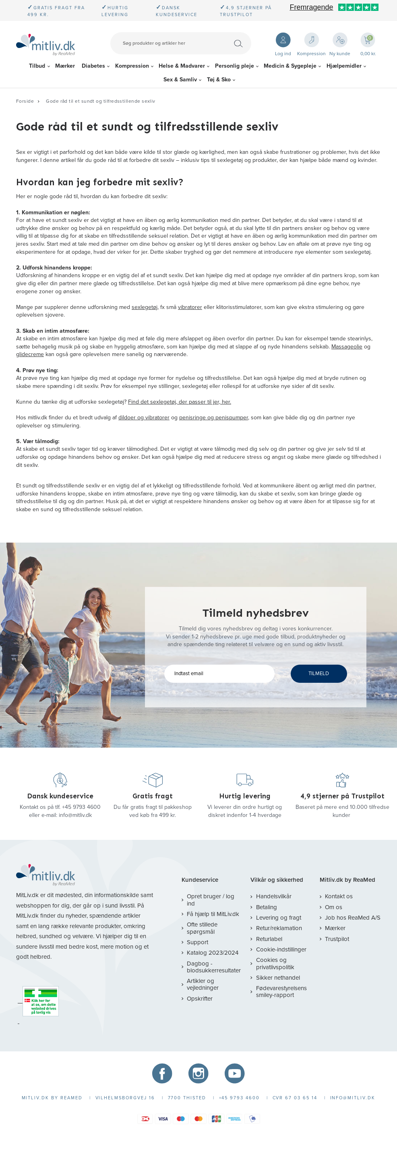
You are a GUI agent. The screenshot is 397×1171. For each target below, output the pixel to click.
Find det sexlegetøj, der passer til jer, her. (179, 401)
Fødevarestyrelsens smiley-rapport (281, 991)
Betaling (266, 907)
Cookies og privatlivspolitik (275, 963)
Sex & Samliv (180, 79)
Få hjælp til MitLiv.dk (213, 914)
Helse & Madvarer (182, 65)
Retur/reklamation (279, 928)
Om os (333, 907)
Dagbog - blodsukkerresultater (214, 967)
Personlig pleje (234, 65)
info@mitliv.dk (75, 815)
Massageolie (346, 346)
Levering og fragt (278, 917)
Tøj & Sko (219, 79)
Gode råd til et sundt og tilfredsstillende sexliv (100, 101)
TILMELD (318, 673)
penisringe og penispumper (213, 417)
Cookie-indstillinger (281, 949)
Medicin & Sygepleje (290, 65)
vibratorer (190, 307)
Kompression (132, 65)
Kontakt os (339, 896)
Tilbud (37, 65)
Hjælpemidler (344, 65)
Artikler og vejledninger (203, 984)
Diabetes (93, 65)
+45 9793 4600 (81, 807)
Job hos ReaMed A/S (352, 917)
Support (197, 942)
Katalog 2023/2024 (212, 952)
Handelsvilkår (274, 896)
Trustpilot (337, 939)
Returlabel (269, 939)
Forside (25, 101)
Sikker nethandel (278, 977)
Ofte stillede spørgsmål (202, 928)
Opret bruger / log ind (210, 900)
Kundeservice (200, 880)
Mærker (65, 65)
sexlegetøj (144, 307)
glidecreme (30, 354)
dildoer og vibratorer (144, 417)
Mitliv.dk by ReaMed (347, 880)
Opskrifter (200, 998)
